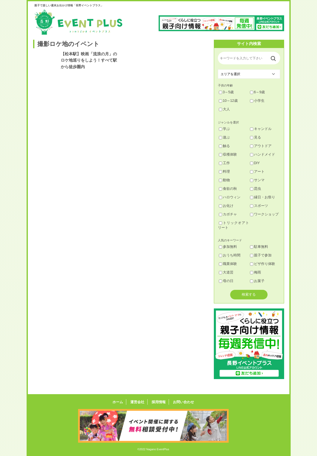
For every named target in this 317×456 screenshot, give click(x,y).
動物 (224, 180)
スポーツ (259, 206)
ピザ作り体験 (262, 264)
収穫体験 (228, 154)
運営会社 (138, 402)
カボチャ (228, 214)
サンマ (257, 180)
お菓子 (257, 281)
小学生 (257, 101)
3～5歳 (226, 92)
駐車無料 (259, 247)
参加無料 (228, 247)
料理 (224, 171)
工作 (224, 163)
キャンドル (261, 129)
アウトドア (261, 146)
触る (224, 146)
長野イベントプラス (78, 22)
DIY (255, 163)
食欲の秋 (228, 189)
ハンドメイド (262, 154)
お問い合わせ (182, 402)
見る (255, 137)
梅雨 (255, 272)
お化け (226, 206)
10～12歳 (228, 101)
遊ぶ (224, 137)
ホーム (119, 402)
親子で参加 (261, 255)
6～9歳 (257, 92)
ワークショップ (264, 214)
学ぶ (224, 129)
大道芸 (226, 272)
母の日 (226, 281)
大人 (224, 109)
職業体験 (228, 264)
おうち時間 (229, 255)
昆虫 (255, 189)
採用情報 (158, 402)
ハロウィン (229, 197)
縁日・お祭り (262, 197)
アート (257, 171)
